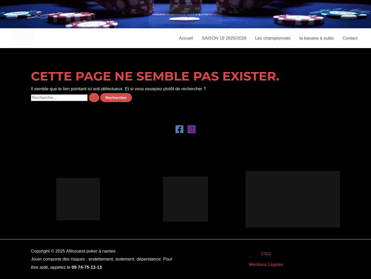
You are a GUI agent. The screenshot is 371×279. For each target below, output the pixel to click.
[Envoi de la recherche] (94, 97)
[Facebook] (179, 129)
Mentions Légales (266, 264)
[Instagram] (191, 129)
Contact (350, 38)
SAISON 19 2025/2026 (224, 38)
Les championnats (273, 38)
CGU (266, 253)
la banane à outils (316, 38)
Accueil (186, 38)
